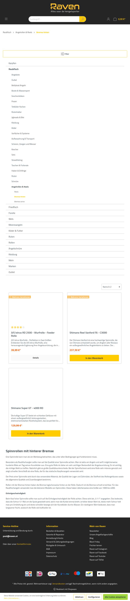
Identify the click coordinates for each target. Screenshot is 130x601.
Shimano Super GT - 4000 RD (27, 408)
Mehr (11, 260)
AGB (48, 548)
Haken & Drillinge (19, 170)
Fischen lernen (96, 545)
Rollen (12, 242)
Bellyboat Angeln (19, 85)
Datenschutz (51, 556)
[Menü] (6, 19)
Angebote (16, 74)
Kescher (15, 149)
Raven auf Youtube (97, 556)
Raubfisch (14, 69)
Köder (14, 127)
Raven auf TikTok (97, 559)
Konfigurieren (94, 596)
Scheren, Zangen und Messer (24, 143)
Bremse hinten (19, 196)
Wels (11, 219)
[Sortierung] (111, 287)
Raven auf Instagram (98, 548)
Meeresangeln (15, 225)
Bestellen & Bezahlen (55, 530)
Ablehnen (79, 596)
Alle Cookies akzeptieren (115, 596)
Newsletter (94, 530)
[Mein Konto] (108, 19)
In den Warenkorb (94, 358)
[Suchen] (82, 19)
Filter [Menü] (65, 53)
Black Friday (95, 541)
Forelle (12, 213)
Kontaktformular (24, 543)
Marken (12, 266)
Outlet (14, 79)
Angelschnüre (15, 248)
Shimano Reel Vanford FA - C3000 (88, 333)
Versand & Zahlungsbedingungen (60, 541)
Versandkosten (58, 583)
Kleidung (15, 122)
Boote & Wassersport (21, 90)
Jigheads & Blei (18, 117)
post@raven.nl (10, 536)
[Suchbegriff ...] (54, 19)
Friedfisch (13, 207)
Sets (13, 154)
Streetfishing (17, 159)
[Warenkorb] (119, 19)
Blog (91, 538)
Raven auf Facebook (98, 552)
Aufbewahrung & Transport (23, 138)
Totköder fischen (18, 106)
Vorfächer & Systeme (20, 133)
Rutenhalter (17, 111)
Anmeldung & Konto (54, 538)
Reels (16, 191)
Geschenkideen (18, 95)
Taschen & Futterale (20, 165)
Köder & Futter (16, 230)
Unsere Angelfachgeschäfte (101, 534)
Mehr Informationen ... (12, 598)
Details (36, 357)
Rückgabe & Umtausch (55, 545)
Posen (14, 101)
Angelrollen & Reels (20, 186)
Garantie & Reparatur (55, 534)
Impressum (51, 552)
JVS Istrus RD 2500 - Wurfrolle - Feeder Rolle (33, 334)
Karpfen (12, 63)
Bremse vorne (19, 201)
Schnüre (15, 181)
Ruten (14, 176)
